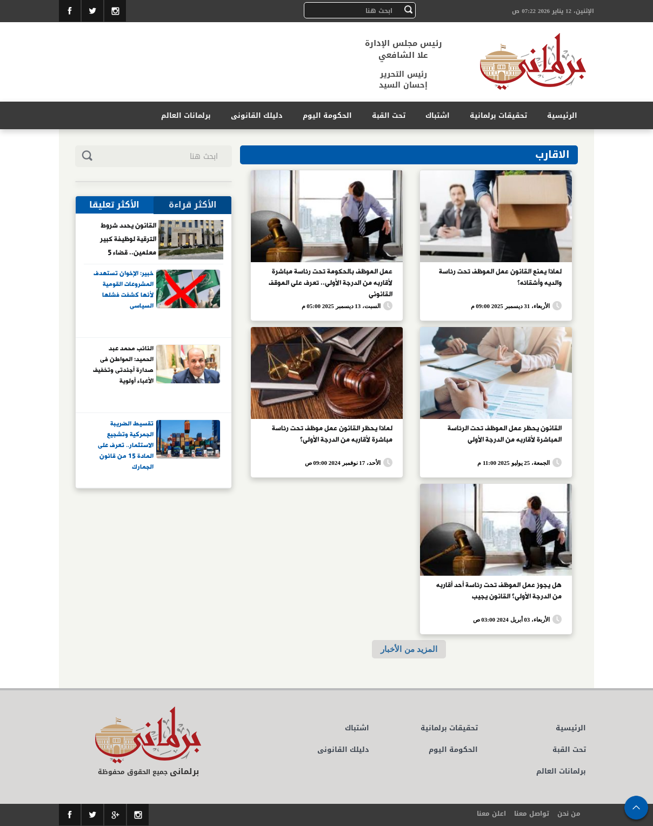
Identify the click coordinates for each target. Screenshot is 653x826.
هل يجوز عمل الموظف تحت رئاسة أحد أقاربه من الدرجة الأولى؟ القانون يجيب (499, 591)
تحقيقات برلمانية (498, 115)
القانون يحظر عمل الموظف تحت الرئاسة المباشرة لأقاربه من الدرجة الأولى (505, 434)
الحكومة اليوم (327, 115)
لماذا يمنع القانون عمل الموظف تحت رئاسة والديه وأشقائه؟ (500, 277)
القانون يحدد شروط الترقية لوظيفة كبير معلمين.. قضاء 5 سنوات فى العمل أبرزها (123, 238)
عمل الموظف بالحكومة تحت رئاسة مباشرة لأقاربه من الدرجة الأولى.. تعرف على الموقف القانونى (330, 282)
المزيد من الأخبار (409, 649)
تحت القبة (388, 115)
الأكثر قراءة (193, 204)
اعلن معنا (491, 814)
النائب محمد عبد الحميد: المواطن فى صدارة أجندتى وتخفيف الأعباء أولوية (123, 365)
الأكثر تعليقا (114, 204)
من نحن (569, 814)
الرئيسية (562, 115)
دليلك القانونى (257, 115)
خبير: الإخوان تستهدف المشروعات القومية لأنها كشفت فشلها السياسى (124, 290)
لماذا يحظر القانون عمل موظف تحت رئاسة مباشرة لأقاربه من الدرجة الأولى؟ (332, 434)
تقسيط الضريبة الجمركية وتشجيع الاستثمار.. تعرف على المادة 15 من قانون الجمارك (126, 444)
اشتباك (437, 115)
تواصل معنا (531, 814)
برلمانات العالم (186, 115)
